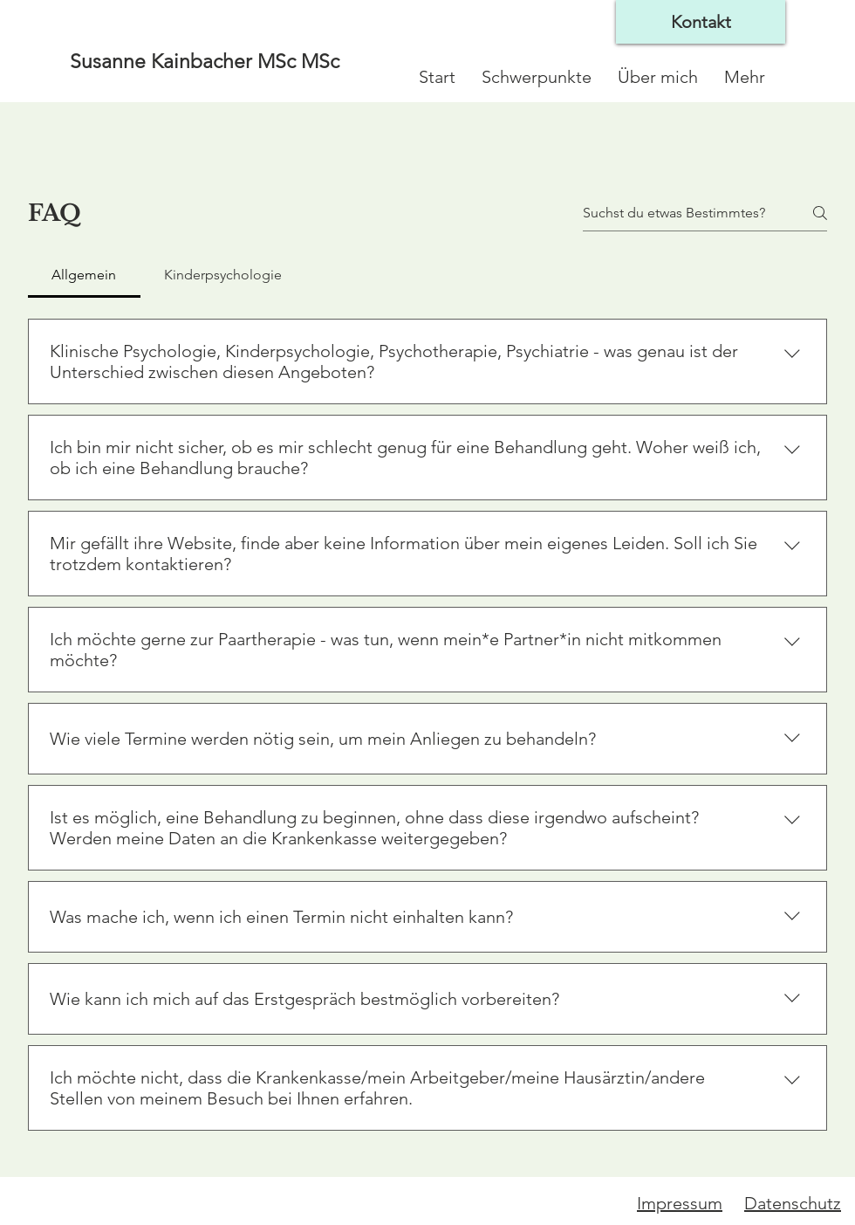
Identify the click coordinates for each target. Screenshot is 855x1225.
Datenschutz (792, 1203)
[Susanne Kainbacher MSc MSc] (216, 62)
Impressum (679, 1203)
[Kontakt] (700, 22)
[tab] (84, 275)
